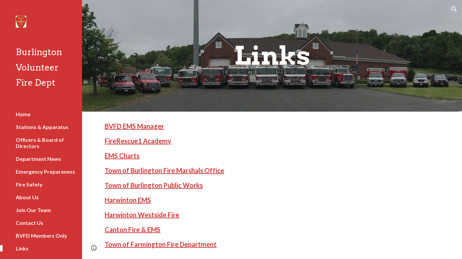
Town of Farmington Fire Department (161, 244)
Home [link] (23, 114)
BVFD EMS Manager (134, 126)
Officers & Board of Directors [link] (40, 143)
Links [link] (22, 248)
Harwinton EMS (128, 200)
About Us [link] (27, 197)
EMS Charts (122, 156)
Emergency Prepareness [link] (45, 171)
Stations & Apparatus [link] (42, 127)
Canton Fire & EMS (132, 229)
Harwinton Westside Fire (142, 215)
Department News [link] (38, 159)
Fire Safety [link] (29, 184)
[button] (454, 9)
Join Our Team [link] (33, 210)
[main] (272, 55)
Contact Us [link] (29, 223)
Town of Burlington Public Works (154, 185)
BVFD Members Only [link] (41, 235)
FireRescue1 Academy (138, 141)
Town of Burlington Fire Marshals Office (164, 170)
